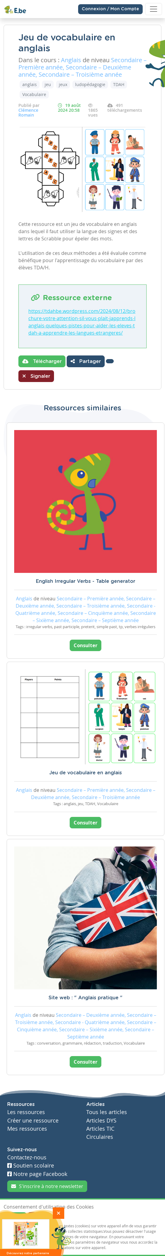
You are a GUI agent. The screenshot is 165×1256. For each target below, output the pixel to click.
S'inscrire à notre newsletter (47, 1186)
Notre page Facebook (37, 1174)
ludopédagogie (90, 84)
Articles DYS (101, 1120)
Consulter (85, 645)
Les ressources (26, 1112)
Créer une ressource (33, 1120)
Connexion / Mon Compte (110, 9)
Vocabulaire (34, 94)
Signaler (36, 376)
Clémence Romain (28, 112)
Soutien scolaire (30, 1165)
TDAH (118, 84)
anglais (29, 84)
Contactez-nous (26, 1157)
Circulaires (99, 1136)
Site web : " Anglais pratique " (85, 997)
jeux (63, 84)
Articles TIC (100, 1128)
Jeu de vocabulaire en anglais (85, 772)
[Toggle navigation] (153, 9)
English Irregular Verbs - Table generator (85, 581)
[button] (110, 361)
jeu (48, 84)
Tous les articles (106, 1112)
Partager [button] (86, 361)
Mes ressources (27, 1128)
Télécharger (42, 361)
